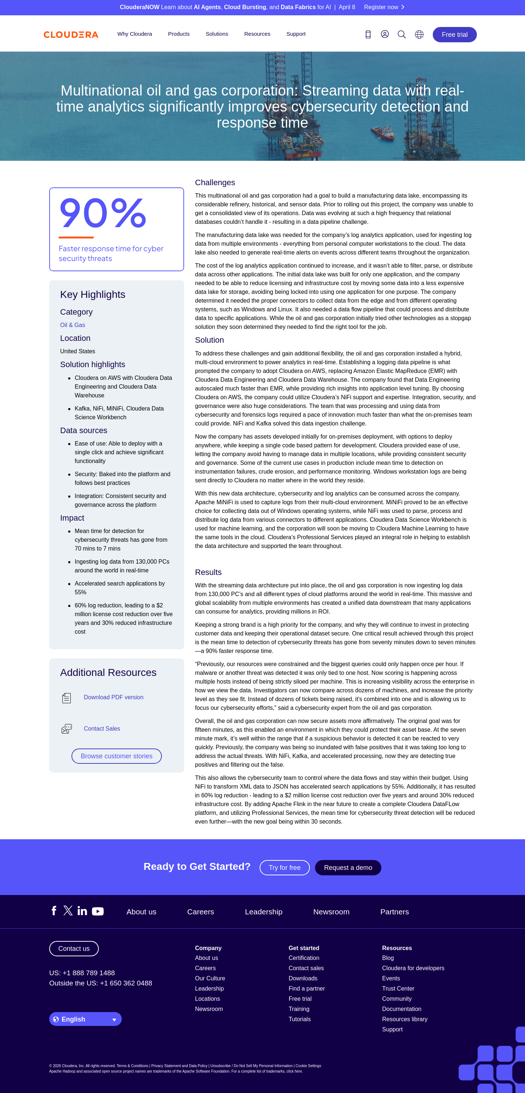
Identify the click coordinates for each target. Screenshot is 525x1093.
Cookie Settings (308, 1066)
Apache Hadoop (62, 1071)
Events (391, 978)
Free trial (455, 34)
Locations (207, 999)
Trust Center (398, 988)
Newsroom (331, 911)
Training (299, 1009)
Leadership (264, 911)
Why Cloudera (134, 34)
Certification (304, 958)
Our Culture (210, 978)
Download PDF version (114, 697)
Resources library (404, 1019)
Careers (200, 911)
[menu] (385, 34)
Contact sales (306, 968)
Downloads (303, 978)
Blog (388, 958)
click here (294, 1071)
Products (179, 34)
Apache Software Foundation (205, 1071)
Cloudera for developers (413, 968)
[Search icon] (402, 36)
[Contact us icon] (368, 36)
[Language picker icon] (419, 37)
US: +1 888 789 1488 (82, 973)
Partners (394, 911)
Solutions (217, 34)
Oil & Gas (72, 325)
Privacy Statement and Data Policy (179, 1066)
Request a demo (348, 867)
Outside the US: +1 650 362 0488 (100, 983)
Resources (257, 34)
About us (141, 911)
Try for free (284, 867)
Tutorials (300, 1019)
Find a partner (307, 988)
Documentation (401, 1009)
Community (397, 999)
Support (296, 34)
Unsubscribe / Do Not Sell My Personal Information (251, 1066)
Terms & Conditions (132, 1066)
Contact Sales (102, 729)
